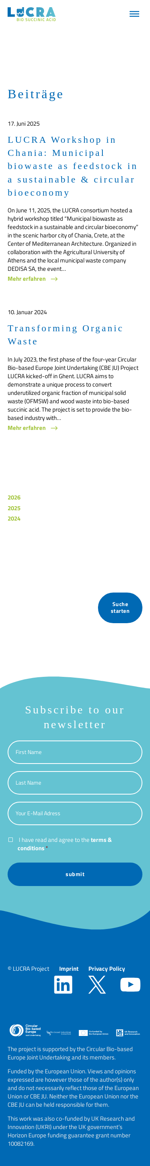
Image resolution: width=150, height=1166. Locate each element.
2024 (14, 518)
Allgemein (21, 533)
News (15, 555)
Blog (13, 544)
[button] (134, 14)
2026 (14, 497)
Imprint (68, 968)
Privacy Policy (106, 968)
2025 (14, 508)
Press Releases (27, 565)
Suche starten (120, 607)
